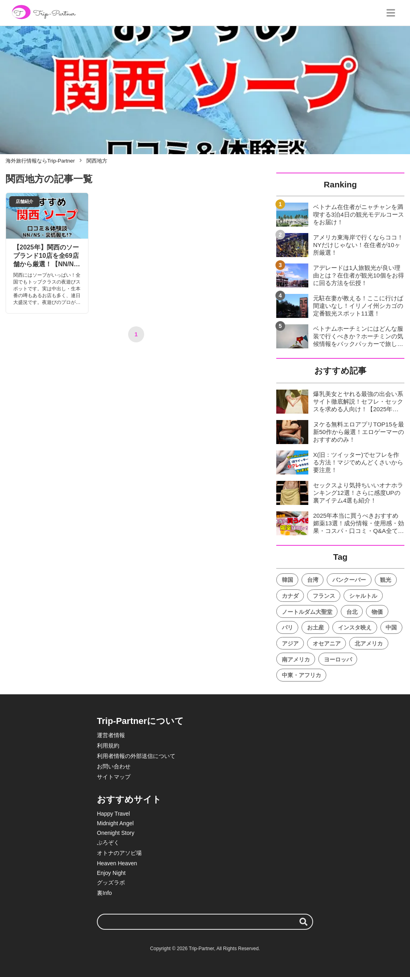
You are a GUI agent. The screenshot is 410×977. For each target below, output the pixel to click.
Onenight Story (115, 833)
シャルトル (363, 596)
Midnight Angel (115, 823)
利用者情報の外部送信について (136, 756)
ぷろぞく (108, 842)
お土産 (315, 627)
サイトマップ (114, 777)
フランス (324, 596)
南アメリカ (296, 659)
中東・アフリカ (301, 675)
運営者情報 (111, 735)
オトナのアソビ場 (119, 853)
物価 (377, 612)
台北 (352, 612)
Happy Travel (113, 813)
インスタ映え (355, 627)
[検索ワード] (205, 922)
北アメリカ (369, 643)
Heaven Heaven (117, 863)
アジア (290, 643)
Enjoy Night (111, 873)
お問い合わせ (114, 766)
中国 (391, 627)
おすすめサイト (129, 799)
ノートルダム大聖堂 (307, 612)
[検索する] (303, 922)
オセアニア (327, 643)
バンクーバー (349, 580)
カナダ (290, 596)
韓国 (287, 580)
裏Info (104, 893)
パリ (287, 627)
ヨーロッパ (338, 659)
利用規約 (108, 745)
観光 (385, 580)
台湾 (312, 580)
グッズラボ (111, 882)
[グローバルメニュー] (390, 12)
